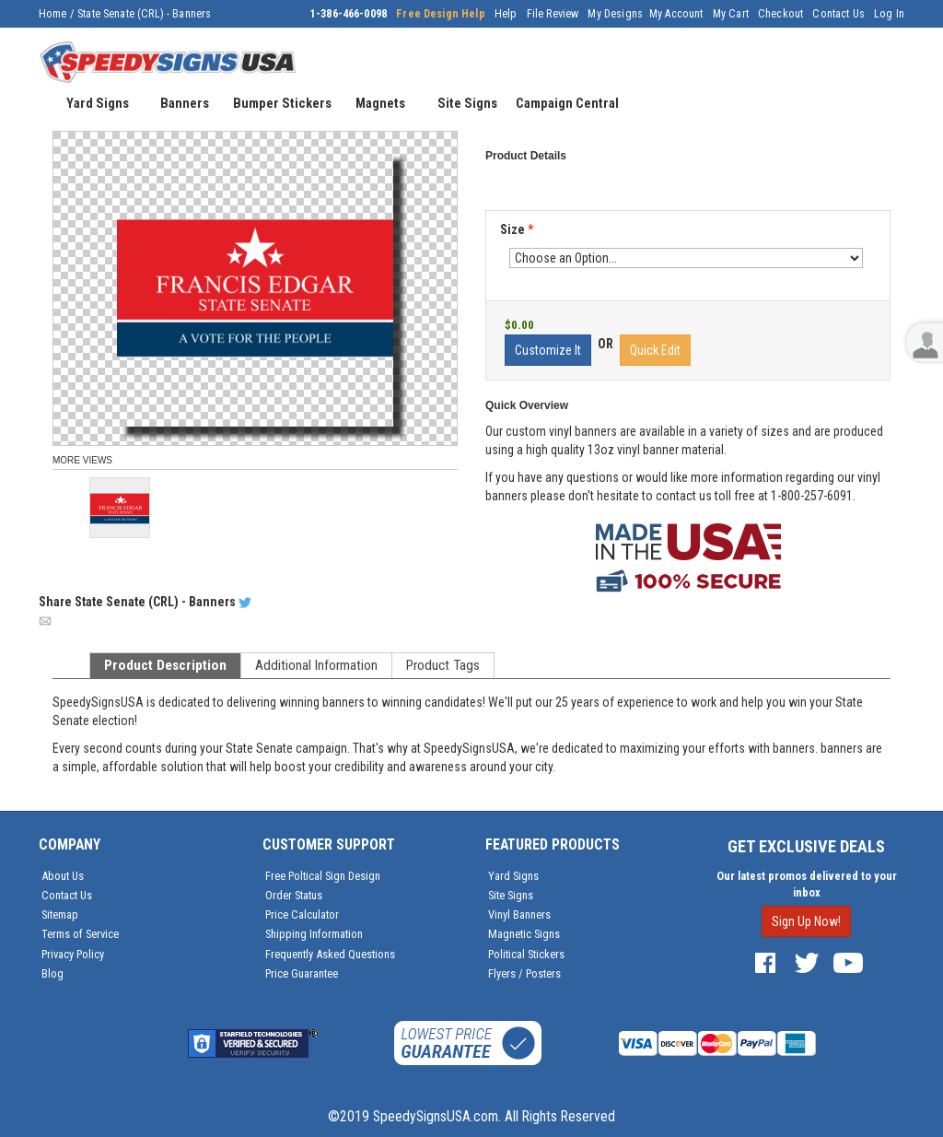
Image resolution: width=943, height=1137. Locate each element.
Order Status (293, 895)
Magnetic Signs (524, 934)
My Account (676, 13)
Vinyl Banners (519, 914)
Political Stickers (526, 954)
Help (506, 13)
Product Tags (443, 665)
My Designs (615, 13)
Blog (52, 973)
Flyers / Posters (524, 973)
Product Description (165, 665)
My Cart (731, 13)
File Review (553, 13)
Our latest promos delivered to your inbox (806, 884)
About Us (62, 876)
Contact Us (838, 13)
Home (53, 13)
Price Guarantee (301, 973)
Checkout (780, 13)
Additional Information (316, 665)
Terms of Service (80, 934)
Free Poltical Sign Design (322, 876)
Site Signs (510, 895)
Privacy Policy (72, 954)
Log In (889, 13)
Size (516, 229)
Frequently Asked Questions (330, 954)
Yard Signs (513, 876)
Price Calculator (302, 914)
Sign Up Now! (806, 921)
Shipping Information (314, 934)
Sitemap (59, 914)
